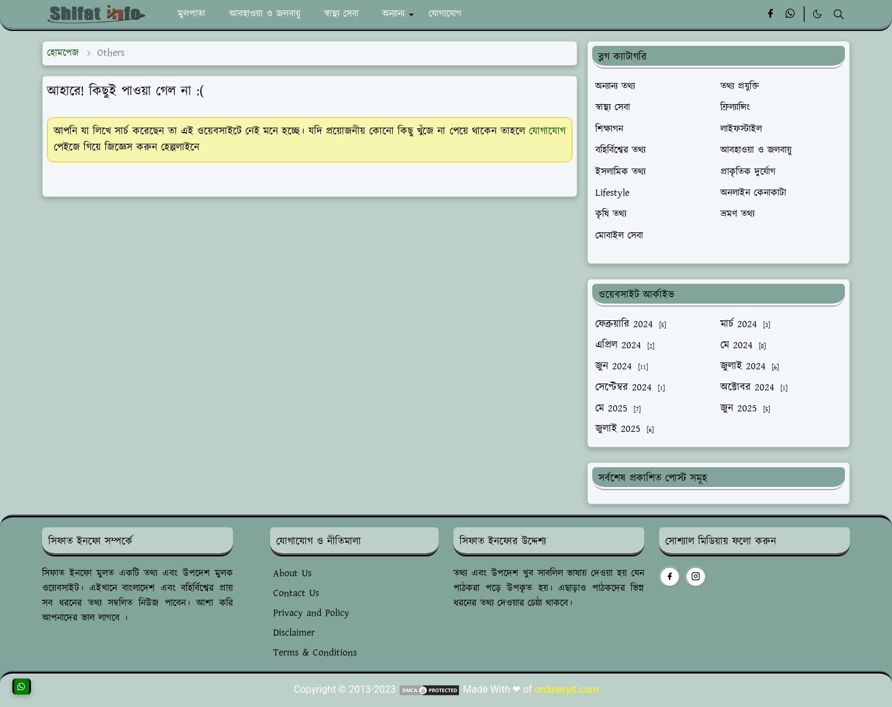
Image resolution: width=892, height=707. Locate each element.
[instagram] (695, 576)
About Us (292, 573)
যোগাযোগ (547, 131)
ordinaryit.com (566, 689)
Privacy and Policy (311, 613)
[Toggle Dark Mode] (817, 14)
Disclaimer (294, 633)
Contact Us (296, 593)
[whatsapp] (790, 14)
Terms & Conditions (315, 653)
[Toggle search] (839, 14)
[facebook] (770, 14)
